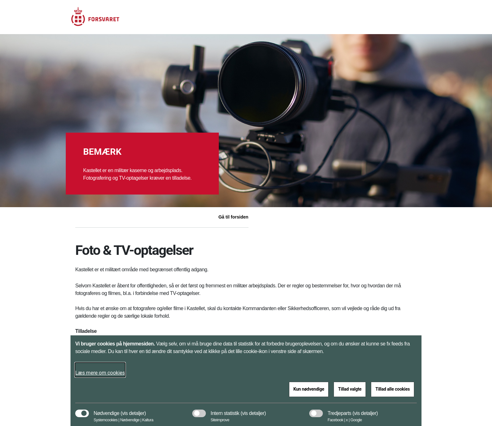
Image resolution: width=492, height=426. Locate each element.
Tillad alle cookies (392, 389)
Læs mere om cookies (100, 373)
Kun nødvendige (308, 389)
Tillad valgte (349, 389)
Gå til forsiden (233, 216)
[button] (133, 410)
